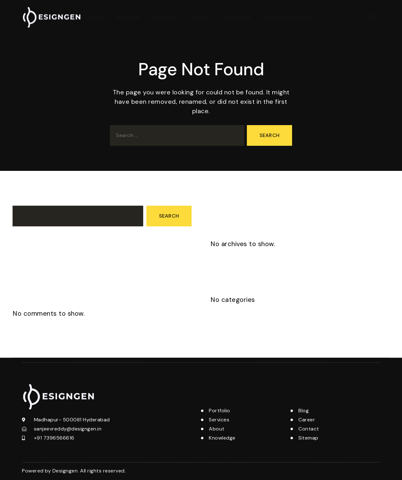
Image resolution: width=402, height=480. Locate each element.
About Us (129, 17)
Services (199, 17)
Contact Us (237, 17)
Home (97, 17)
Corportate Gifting (288, 17)
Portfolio (164, 17)
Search (21, 200)
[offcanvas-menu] (373, 17)
